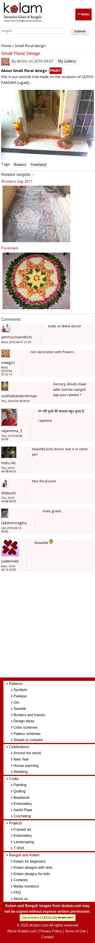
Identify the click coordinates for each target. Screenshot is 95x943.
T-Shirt (19, 848)
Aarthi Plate (23, 810)
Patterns (16, 684)
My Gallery (67, 61)
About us (21, 899)
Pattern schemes (27, 734)
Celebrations (19, 747)
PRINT (55, 70)
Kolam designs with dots (33, 867)
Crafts (14, 779)
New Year (21, 759)
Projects (15, 823)
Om (16, 702)
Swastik (20, 709)
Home (6, 45)
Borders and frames (29, 715)
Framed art (22, 829)
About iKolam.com (21, 931)
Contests (21, 880)
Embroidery (23, 804)
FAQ (17, 892)
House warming (26, 766)
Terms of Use (75, 931)
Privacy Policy (50, 931)
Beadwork (22, 797)
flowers (20, 164)
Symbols (20, 690)
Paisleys (20, 696)
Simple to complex (28, 740)
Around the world (27, 753)
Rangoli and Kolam (24, 855)
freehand (38, 164)
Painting (20, 785)
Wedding (21, 772)
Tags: (5, 164)
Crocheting (22, 816)
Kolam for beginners (30, 861)
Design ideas (24, 721)
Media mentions (26, 886)
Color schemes (26, 727)
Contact (47, 937)
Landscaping (24, 842)
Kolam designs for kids (32, 874)
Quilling (19, 791)
